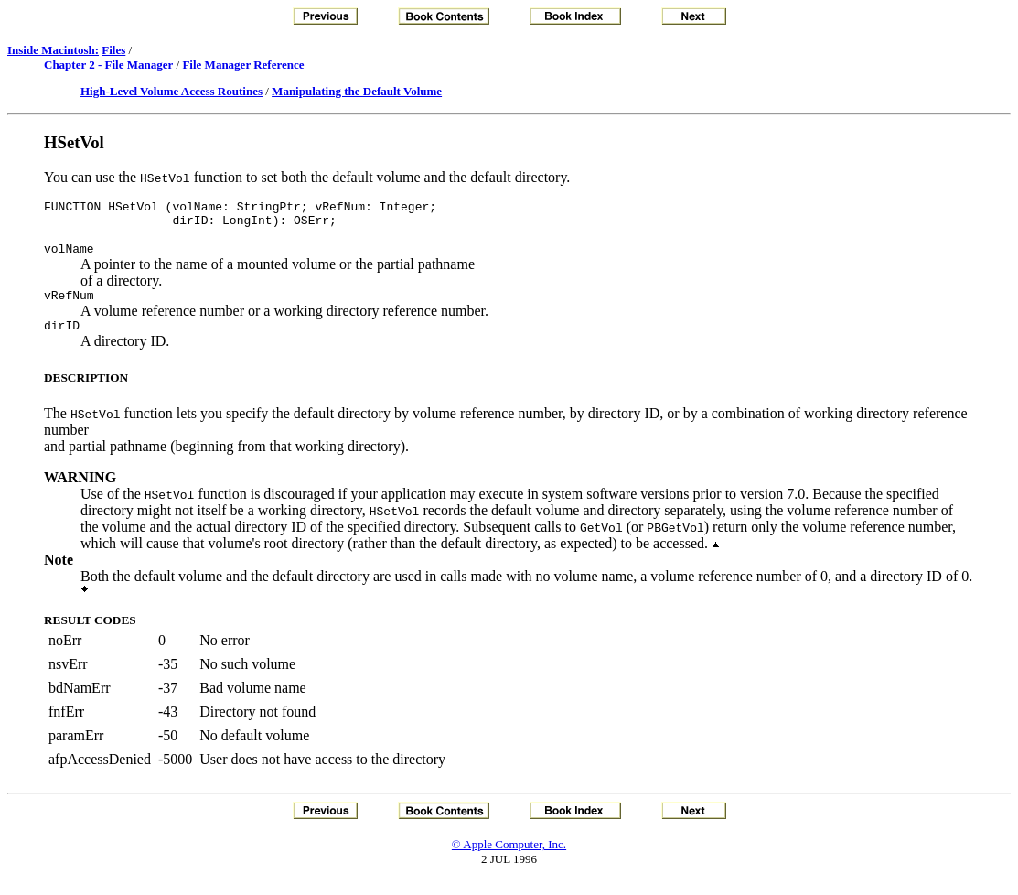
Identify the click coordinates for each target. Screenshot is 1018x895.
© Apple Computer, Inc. (509, 858)
